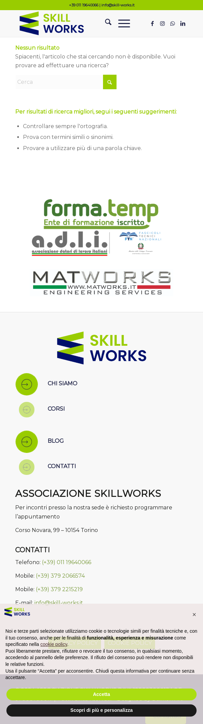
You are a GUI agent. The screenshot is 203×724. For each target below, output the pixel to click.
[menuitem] (104, 23)
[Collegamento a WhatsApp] (173, 23)
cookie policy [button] (54, 644)
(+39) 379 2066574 (60, 576)
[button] (194, 614)
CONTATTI (62, 466)
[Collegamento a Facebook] (152, 23)
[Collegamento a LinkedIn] (183, 23)
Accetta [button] (101, 694)
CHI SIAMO (62, 383)
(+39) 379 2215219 (59, 589)
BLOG (56, 441)
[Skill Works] (84, 23)
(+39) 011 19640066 (66, 562)
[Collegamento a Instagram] (162, 23)
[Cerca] (104, 23)
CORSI (56, 409)
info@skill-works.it (117, 5)
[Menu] (120, 23)
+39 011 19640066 (83, 5)
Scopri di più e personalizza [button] (101, 710)
